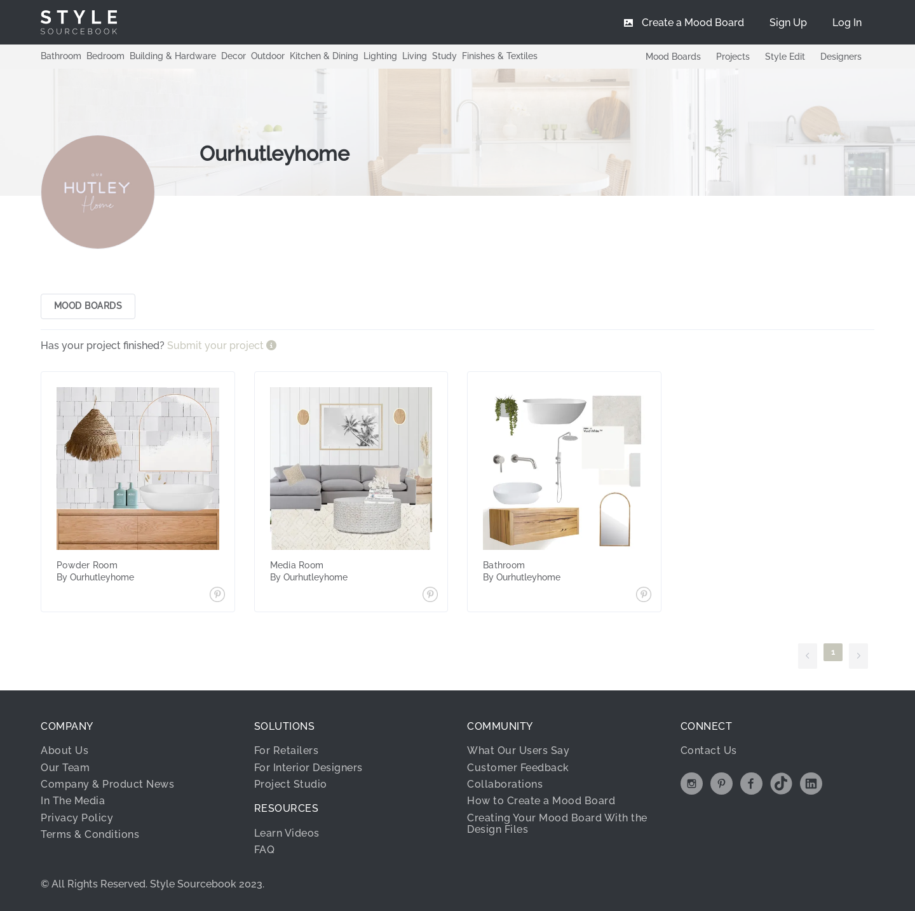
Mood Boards (673, 56)
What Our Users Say (518, 751)
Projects (733, 56)
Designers (841, 56)
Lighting (380, 56)
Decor (233, 56)
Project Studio (290, 784)
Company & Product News (107, 784)
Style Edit (785, 56)
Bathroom (61, 56)
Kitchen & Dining (324, 56)
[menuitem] (847, 22)
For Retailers (286, 751)
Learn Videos (287, 833)
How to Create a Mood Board (541, 801)
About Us (64, 751)
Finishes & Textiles (500, 56)
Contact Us (709, 751)
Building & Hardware (173, 56)
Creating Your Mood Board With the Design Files (557, 823)
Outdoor (268, 56)
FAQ (264, 850)
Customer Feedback (518, 768)
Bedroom (105, 56)
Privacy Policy (77, 818)
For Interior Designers (308, 768)
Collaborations (505, 784)
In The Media (73, 801)
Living (414, 56)
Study (444, 56)
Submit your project (216, 345)
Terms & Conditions (90, 834)
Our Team (65, 768)
